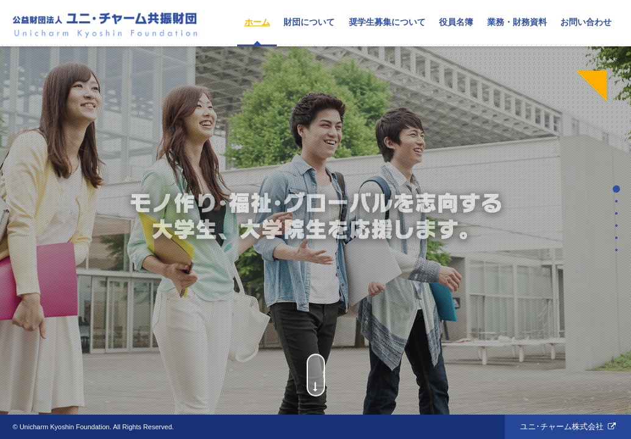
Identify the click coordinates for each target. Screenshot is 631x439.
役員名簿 (456, 22)
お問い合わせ (585, 22)
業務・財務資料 (517, 22)
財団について (309, 22)
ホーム (257, 22)
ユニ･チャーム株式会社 (562, 426)
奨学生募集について (387, 22)
